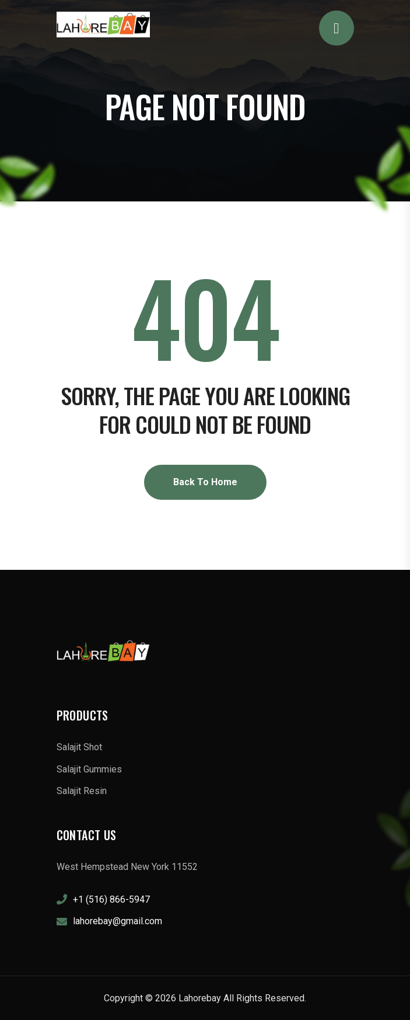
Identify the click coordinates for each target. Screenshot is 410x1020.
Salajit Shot (79, 747)
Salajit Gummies (89, 769)
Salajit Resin (82, 790)
